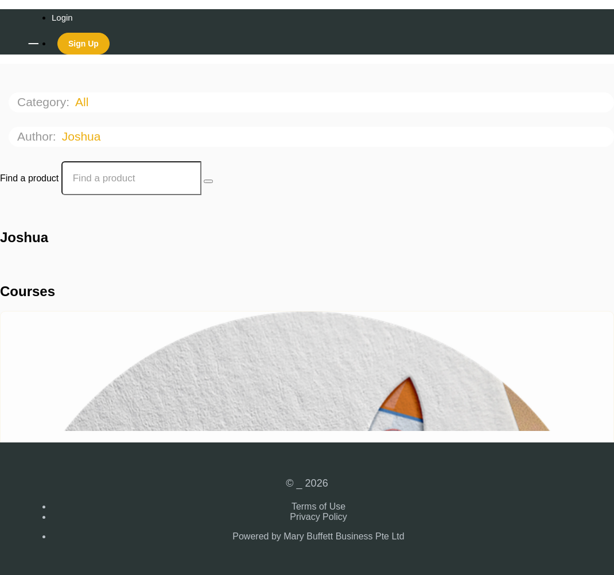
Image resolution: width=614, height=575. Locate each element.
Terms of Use (318, 506)
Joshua (83, 136)
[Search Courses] (208, 181)
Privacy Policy (318, 517)
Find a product (29, 178)
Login (62, 17)
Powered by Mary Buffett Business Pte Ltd (318, 536)
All (83, 101)
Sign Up (83, 43)
